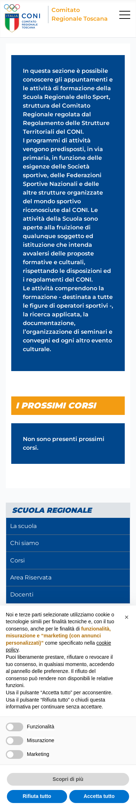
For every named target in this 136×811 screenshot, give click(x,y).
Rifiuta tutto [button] (36, 796)
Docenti (21, 594)
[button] (126, 617)
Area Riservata (30, 577)
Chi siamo (24, 543)
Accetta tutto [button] (99, 796)
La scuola (23, 526)
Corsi (17, 560)
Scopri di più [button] (68, 779)
